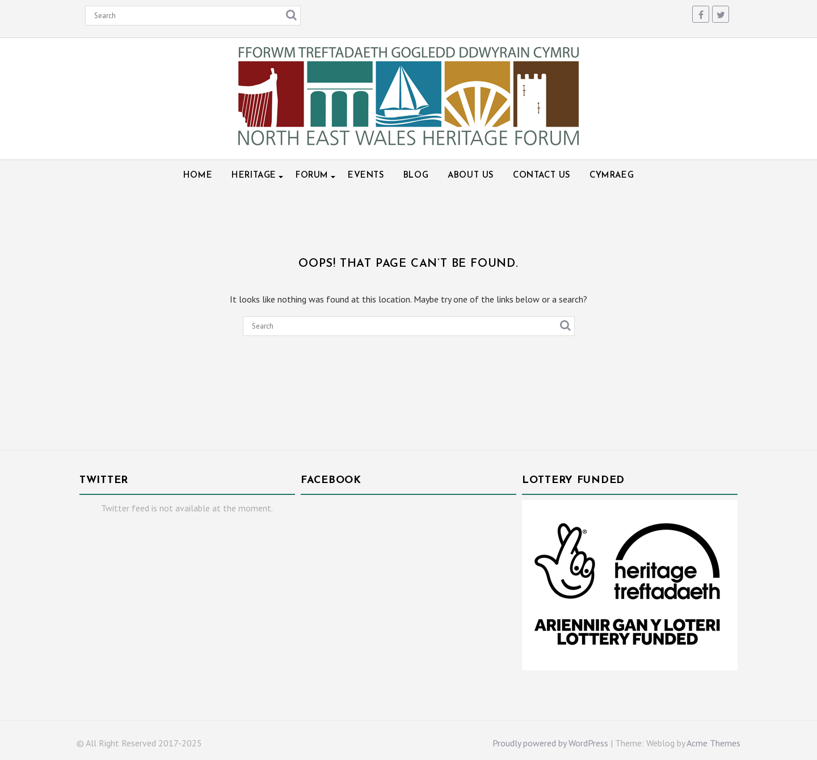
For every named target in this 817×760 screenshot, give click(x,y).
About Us (471, 175)
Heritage (253, 175)
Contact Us (541, 175)
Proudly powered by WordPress (550, 743)
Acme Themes (713, 743)
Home (197, 175)
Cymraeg (611, 175)
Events (366, 175)
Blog (415, 175)
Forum (312, 175)
